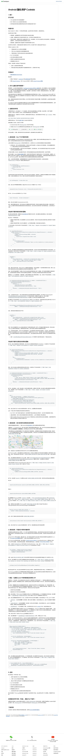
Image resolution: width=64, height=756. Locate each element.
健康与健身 (14, 751)
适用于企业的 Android (5, 749)
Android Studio (59, 1)
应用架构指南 (27, 79)
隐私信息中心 (30, 425)
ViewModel (21, 79)
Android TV (24, 755)
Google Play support (57, 751)
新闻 (2, 755)
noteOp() (39, 606)
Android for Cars (25, 753)
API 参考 (44, 751)
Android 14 (35, 749)
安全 (2, 751)
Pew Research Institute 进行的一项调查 (31, 88)
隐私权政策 (14, 755)
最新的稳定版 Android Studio (16, 74)
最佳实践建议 (21, 154)
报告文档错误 (56, 749)
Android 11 (34, 755)
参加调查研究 (56, 753)
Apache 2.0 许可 (40, 715)
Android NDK (45, 755)
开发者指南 (45, 749)
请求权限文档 (25, 214)
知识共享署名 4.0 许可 (23, 715)
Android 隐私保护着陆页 (34, 709)
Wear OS (23, 749)
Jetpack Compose (16, 81)
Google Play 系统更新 (15, 538)
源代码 (2, 753)
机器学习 (13, 749)
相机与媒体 (14, 753)
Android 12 (34, 753)
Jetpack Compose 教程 (38, 81)
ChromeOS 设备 (25, 751)
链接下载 (21, 120)
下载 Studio (45, 753)
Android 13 (34, 751)
